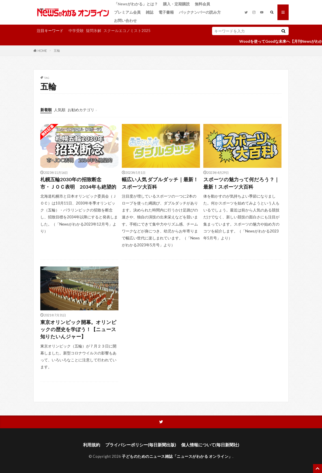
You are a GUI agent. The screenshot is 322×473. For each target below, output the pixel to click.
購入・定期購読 (176, 4)
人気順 (59, 109)
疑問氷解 (93, 30)
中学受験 (76, 30)
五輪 (57, 50)
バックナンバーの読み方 (200, 12)
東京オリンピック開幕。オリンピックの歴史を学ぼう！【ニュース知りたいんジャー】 (78, 329)
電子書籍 (166, 12)
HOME (42, 50)
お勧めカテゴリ (81, 109)
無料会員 (202, 4)
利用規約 (91, 444)
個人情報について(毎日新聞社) (210, 444)
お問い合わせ (125, 20)
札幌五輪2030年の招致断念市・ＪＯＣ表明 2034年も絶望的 (78, 183)
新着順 (46, 109)
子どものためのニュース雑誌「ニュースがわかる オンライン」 (177, 456)
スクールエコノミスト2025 (126, 30)
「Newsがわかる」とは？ (136, 4)
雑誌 (149, 12)
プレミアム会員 (127, 12)
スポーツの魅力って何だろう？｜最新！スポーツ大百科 (241, 183)
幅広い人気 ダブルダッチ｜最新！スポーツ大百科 (160, 183)
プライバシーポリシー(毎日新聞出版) (140, 444)
